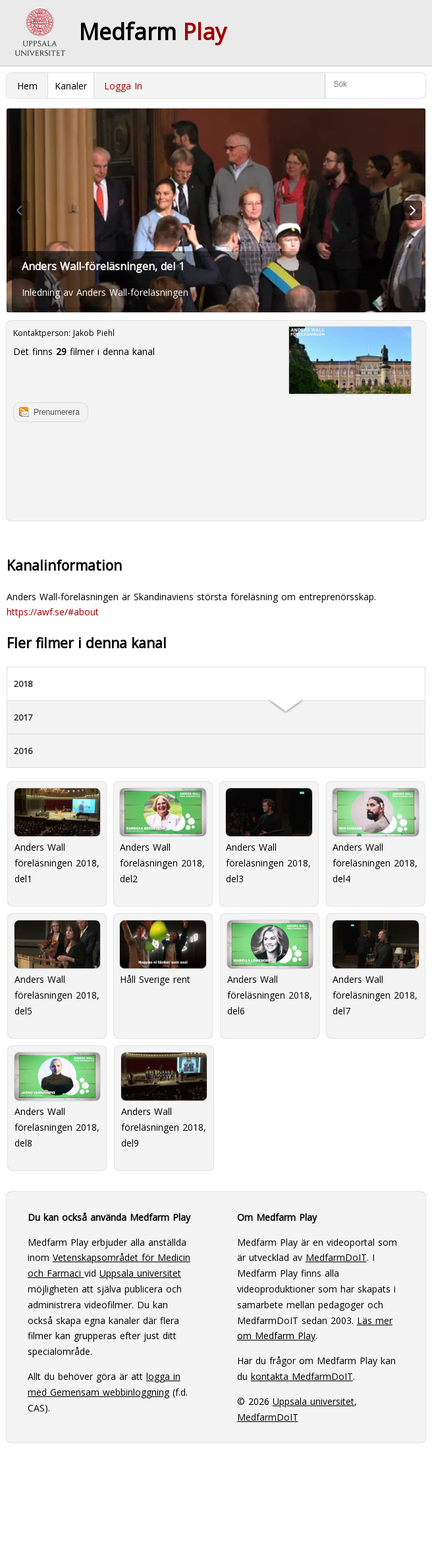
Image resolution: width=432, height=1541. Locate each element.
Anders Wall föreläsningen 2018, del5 (57, 968)
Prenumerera (57, 412)
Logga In (123, 86)
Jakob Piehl (94, 333)
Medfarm (153, 31)
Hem (27, 86)
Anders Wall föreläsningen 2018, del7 (375, 968)
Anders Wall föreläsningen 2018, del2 (162, 836)
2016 (23, 751)
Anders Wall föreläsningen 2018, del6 (270, 968)
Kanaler (71, 86)
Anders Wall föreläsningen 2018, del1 (57, 836)
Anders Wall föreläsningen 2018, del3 (268, 836)
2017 (23, 717)
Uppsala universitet (140, 1273)
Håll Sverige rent (162, 953)
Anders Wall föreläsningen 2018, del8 (57, 1101)
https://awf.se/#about (53, 611)
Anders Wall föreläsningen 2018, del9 (164, 1101)
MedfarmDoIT (336, 1257)
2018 (23, 684)
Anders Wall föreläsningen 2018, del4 (375, 836)
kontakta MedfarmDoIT (302, 1376)
